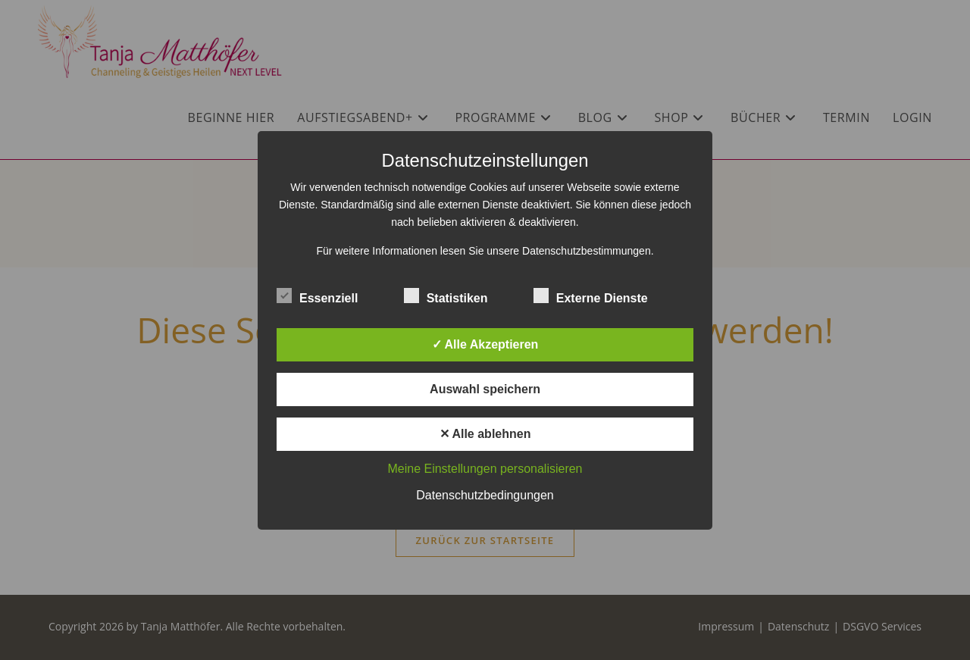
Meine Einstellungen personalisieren (484, 468)
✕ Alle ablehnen (485, 433)
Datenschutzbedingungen (484, 495)
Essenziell (317, 295)
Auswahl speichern (485, 389)
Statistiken (446, 295)
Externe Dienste (591, 295)
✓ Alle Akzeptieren (485, 344)
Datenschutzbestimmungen (586, 251)
